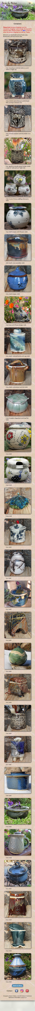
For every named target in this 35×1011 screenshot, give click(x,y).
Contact (9, 991)
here (24, 30)
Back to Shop (17, 985)
